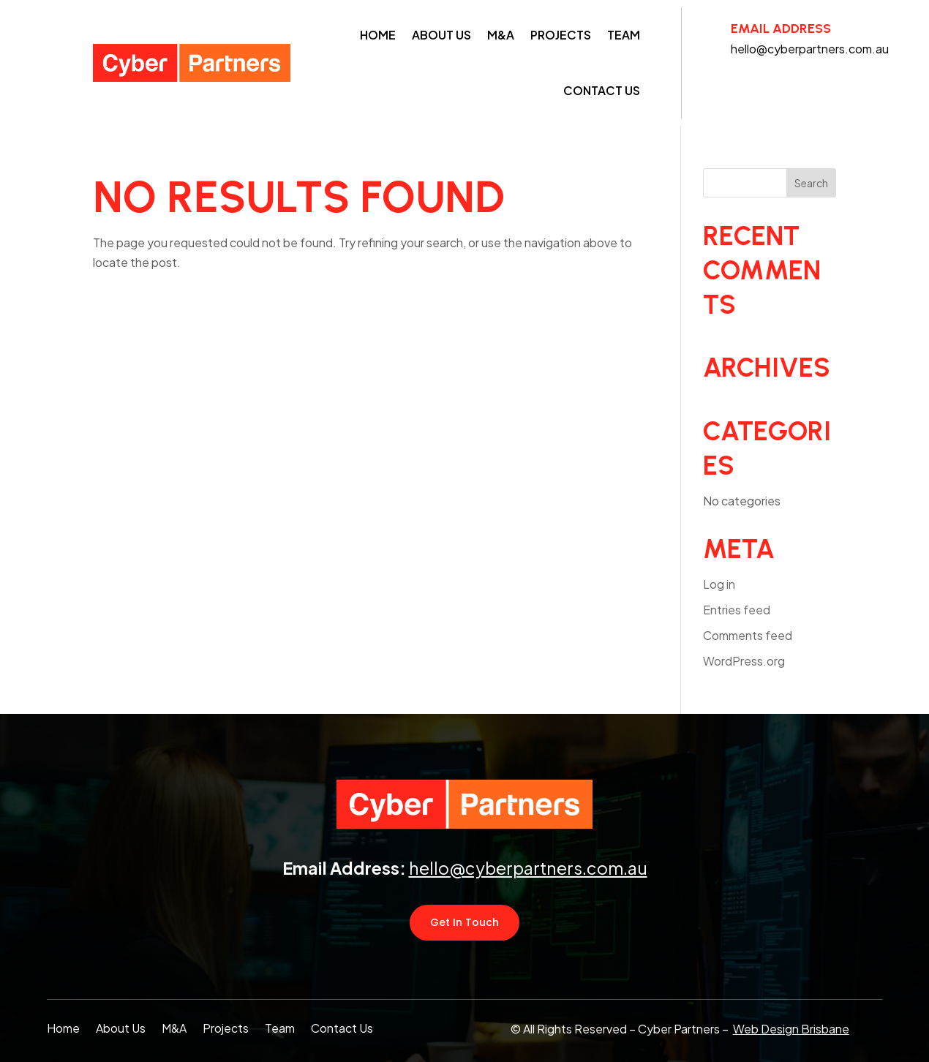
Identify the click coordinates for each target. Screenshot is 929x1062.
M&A (500, 34)
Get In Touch (464, 922)
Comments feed (747, 635)
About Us (441, 34)
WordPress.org (744, 661)
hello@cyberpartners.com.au (528, 867)
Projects (560, 34)
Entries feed (736, 609)
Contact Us (601, 90)
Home (378, 34)
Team (623, 34)
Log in (719, 584)
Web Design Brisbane (791, 1028)
